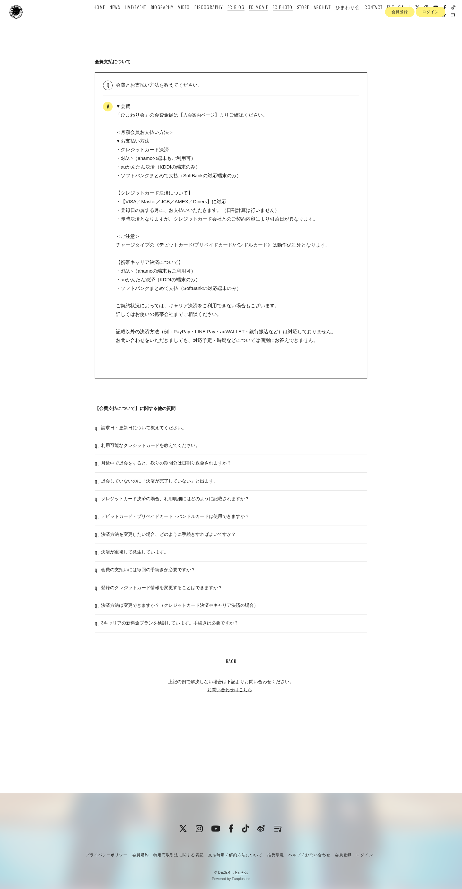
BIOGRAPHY (160, 18)
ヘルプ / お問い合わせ (309, 855)
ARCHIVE (320, 18)
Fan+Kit (241, 872)
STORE (301, 18)
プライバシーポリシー (106, 855)
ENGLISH (393, 18)
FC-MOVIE (256, 18)
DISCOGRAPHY (207, 18)
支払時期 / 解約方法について (235, 855)
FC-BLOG (234, 18)
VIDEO (182, 18)
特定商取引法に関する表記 (178, 855)
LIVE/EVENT (133, 18)
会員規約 (140, 855)
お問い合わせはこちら (229, 756)
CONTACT (372, 18)
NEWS (112, 18)
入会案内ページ (200, 115)
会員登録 (399, 38)
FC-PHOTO (280, 18)
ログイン (430, 38)
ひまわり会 (346, 18)
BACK (231, 727)
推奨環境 (275, 855)
